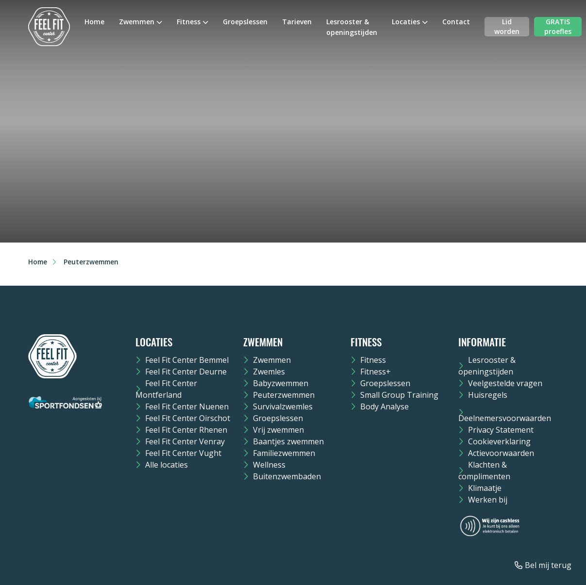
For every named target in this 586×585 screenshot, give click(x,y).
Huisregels (487, 395)
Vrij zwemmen (278, 429)
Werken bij (487, 499)
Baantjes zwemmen (288, 441)
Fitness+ (375, 371)
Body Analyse (384, 406)
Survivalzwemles (283, 406)
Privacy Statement (501, 429)
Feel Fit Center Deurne (186, 371)
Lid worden (506, 26)
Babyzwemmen (280, 383)
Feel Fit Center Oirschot (187, 418)
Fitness (189, 21)
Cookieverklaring (499, 441)
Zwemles (269, 371)
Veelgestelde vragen (505, 383)
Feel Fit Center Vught (183, 453)
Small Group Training (399, 395)
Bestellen (84, 213)
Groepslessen (245, 21)
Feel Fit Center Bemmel (187, 360)
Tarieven (297, 21)
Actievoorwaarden (501, 453)
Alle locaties (166, 464)
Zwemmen (136, 21)
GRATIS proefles (557, 26)
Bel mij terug (548, 565)
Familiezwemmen (284, 453)
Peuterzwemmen (284, 395)
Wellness (269, 464)
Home (94, 21)
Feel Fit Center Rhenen (186, 429)
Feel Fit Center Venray (185, 441)
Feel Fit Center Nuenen (187, 406)
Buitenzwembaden (287, 476)
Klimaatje (485, 488)
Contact (456, 21)
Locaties (406, 21)
